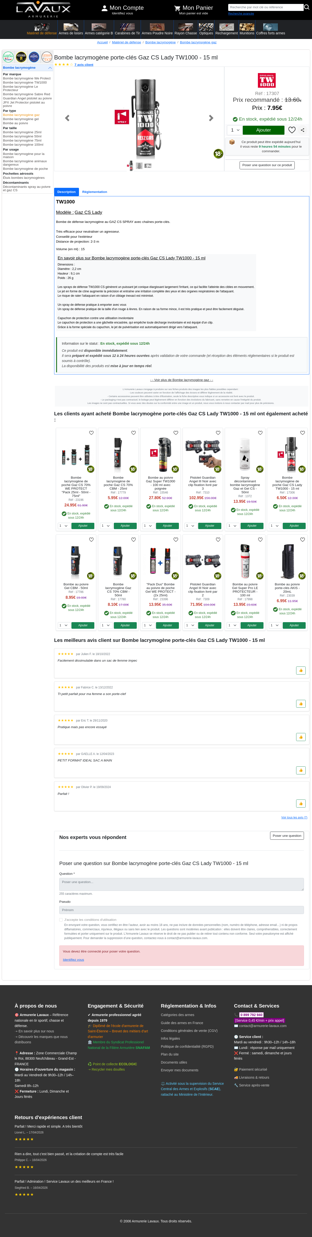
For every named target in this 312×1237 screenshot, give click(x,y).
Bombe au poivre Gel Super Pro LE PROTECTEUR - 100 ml (245, 589)
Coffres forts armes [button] (270, 29)
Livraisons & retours (254, 1077)
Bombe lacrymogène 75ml (22, 140)
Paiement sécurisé (253, 1069)
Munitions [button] (247, 29)
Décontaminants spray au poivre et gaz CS (26, 188)
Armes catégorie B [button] (99, 29)
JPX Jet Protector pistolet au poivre (24, 104)
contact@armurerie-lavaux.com (263, 1026)
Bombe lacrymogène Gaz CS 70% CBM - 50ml (118, 589)
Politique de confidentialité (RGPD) (187, 1046)
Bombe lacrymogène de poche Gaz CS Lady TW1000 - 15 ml (287, 483)
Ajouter (263, 130)
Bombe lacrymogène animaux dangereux (25, 162)
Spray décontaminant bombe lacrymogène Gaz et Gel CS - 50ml (245, 485)
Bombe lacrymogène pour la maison (23, 155)
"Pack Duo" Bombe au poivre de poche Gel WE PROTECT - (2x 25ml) (161, 589)
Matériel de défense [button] (42, 29)
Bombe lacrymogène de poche (25, 169)
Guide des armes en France (182, 1023)
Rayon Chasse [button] (186, 29)
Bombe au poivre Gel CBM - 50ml (76, 586)
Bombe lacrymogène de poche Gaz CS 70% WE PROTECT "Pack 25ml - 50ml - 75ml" (75, 487)
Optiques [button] (206, 29)
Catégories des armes (177, 1015)
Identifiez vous (122, 13)
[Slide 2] (139, 166)
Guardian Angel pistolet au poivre (27, 98)
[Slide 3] (148, 166)
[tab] (66, 192)
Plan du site (170, 1054)
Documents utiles (174, 1062)
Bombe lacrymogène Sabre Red (26, 94)
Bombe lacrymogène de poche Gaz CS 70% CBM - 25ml (118, 483)
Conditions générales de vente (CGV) (189, 1031)
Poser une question (287, 835)
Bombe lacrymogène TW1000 (25, 82)
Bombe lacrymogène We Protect (26, 78)
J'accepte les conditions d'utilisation (90, 920)
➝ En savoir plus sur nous (34, 1031)
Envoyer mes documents (179, 1070)
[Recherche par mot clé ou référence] (266, 7)
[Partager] (302, 130)
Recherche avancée (241, 13)
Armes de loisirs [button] (71, 29)
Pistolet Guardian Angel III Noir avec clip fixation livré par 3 (202, 483)
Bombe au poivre (15, 123)
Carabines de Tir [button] (127, 29)
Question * (67, 873)
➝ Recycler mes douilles (106, 1069)
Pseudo (64, 902)
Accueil (102, 42)
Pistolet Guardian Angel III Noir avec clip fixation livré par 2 (202, 589)
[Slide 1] (130, 166)
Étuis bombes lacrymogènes (24, 178)
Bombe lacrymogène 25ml (22, 132)
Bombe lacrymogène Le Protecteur (20, 88)
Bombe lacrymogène (160, 42)
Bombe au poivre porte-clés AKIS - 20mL (287, 587)
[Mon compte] (104, 8)
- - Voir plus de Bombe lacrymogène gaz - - (181, 380)
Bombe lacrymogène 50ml (22, 136)
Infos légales (170, 1038)
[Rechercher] (306, 7)
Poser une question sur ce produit (267, 165)
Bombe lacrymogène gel (21, 119)
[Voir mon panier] (177, 8)
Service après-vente (254, 1085)
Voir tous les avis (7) (294, 817)
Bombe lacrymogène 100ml (23, 144)
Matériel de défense (126, 42)
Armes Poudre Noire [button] (157, 29)
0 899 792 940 (252, 1015)
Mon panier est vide (193, 13)
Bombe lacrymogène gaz (198, 42)
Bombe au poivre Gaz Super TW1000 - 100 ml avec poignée (160, 483)
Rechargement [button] (226, 29)
